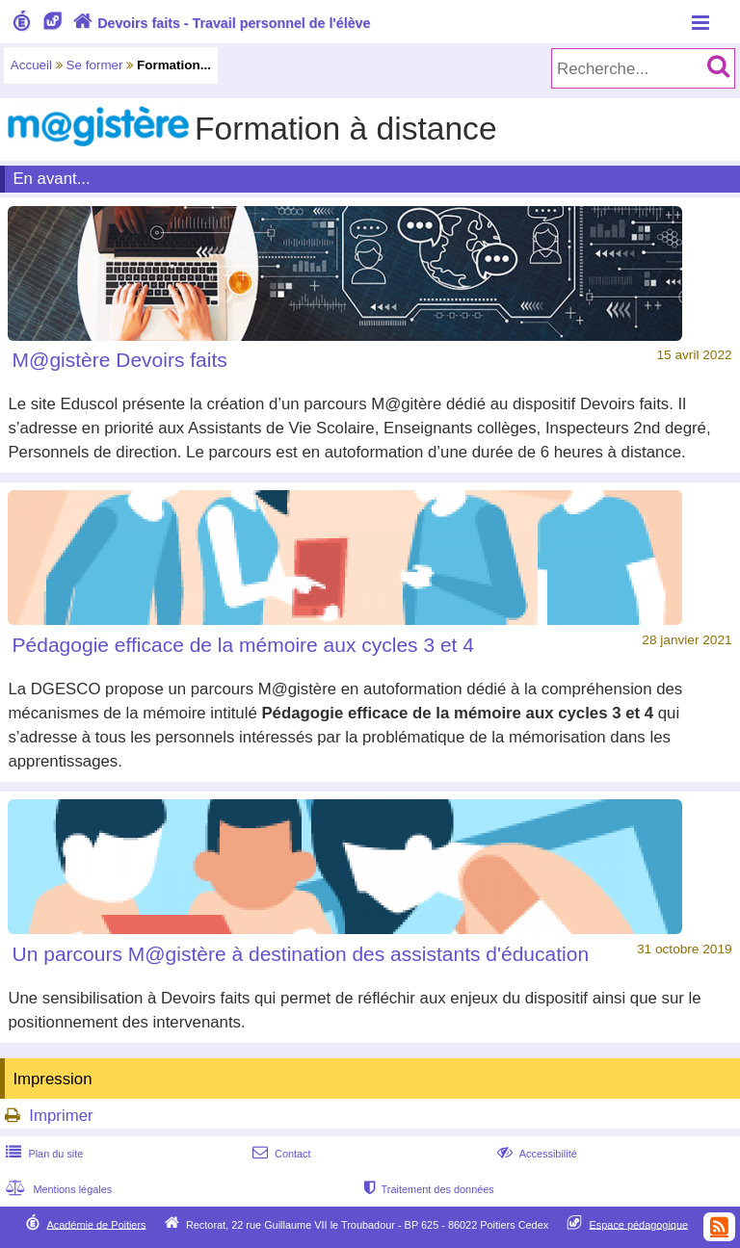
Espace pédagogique (639, 1224)
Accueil (31, 65)
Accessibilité (535, 1153)
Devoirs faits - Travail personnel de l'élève (219, 23)
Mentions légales (57, 1189)
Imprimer (60, 1115)
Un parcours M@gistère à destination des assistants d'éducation (301, 954)
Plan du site (42, 1153)
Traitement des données (427, 1189)
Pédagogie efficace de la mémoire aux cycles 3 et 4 (243, 645)
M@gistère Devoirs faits (120, 360)
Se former (94, 65)
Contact (280, 1153)
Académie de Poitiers (95, 1224)
